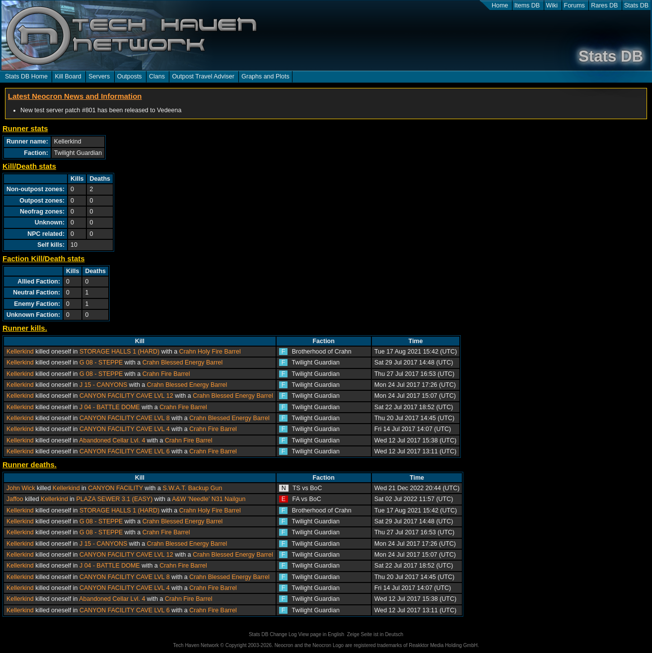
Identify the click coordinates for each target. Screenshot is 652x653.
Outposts (129, 76)
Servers (99, 76)
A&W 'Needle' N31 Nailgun (208, 499)
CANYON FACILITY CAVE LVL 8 (124, 418)
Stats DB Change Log (273, 634)
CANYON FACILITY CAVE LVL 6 (124, 451)
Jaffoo (14, 499)
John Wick (20, 488)
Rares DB (604, 5)
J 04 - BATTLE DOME (109, 407)
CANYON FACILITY (115, 488)
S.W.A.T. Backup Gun (192, 488)
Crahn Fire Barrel (166, 373)
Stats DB (636, 5)
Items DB (527, 5)
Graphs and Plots (265, 76)
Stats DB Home (26, 76)
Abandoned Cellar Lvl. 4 (112, 440)
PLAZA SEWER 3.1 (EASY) (114, 499)
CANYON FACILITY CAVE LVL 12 (126, 395)
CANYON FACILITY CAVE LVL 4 (124, 429)
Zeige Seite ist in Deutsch (375, 634)
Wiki (552, 5)
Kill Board (68, 76)
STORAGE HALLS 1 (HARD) (119, 351)
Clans (157, 76)
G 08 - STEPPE (101, 362)
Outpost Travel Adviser (203, 76)
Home (500, 5)
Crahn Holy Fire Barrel (210, 351)
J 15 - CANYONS (103, 384)
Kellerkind (20, 351)
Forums (574, 5)
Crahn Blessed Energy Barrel (182, 362)
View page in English (321, 634)
